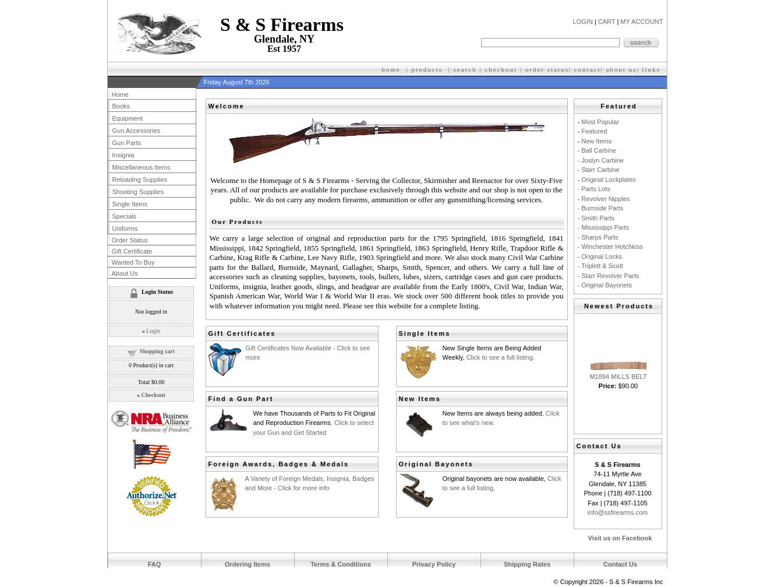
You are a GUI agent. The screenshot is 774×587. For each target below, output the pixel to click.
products (427, 69)
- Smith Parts (596, 218)
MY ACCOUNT (641, 21)
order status (547, 69)
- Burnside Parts (601, 208)
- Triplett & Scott (600, 265)
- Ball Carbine (597, 150)
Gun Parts (127, 142)
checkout (501, 69)
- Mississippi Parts (604, 227)
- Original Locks (600, 256)
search (465, 69)
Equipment (127, 118)
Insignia (123, 155)
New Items (596, 141)
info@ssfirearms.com (618, 512)
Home (120, 94)
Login (153, 331)
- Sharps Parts (598, 237)
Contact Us (620, 564)
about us (621, 69)
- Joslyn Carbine (601, 160)
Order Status (130, 240)
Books (121, 106)
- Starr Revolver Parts (608, 275)
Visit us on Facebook (620, 538)
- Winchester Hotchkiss (610, 246)
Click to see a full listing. (500, 357)
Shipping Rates (527, 564)
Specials (124, 216)
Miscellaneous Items (141, 167)
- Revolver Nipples (604, 198)
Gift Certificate (132, 251)
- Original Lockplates (607, 179)
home (390, 69)
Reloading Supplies (140, 179)
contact (587, 69)
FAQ (154, 564)
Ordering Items (247, 564)
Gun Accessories (136, 130)
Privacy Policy (434, 564)
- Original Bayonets (605, 285)
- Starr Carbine (599, 169)
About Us (125, 273)
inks (652, 69)
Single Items (130, 204)
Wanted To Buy (133, 262)
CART (607, 21)
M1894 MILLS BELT (617, 376)
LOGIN (583, 21)
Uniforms (125, 228)
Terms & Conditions (340, 564)
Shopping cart (157, 351)
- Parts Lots (594, 188)
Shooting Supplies (138, 191)
